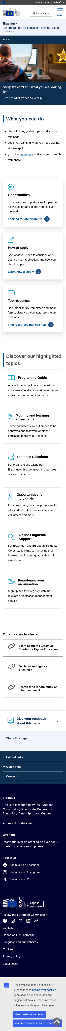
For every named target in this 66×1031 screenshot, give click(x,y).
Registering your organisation (31, 582)
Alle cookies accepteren (29, 1014)
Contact (8, 927)
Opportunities (19, 195)
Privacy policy (11, 956)
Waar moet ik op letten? (49, 2)
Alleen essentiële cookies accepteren (37, 1023)
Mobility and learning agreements (32, 417)
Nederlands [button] (41, 13)
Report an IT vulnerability (19, 935)
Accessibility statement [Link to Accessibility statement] (18, 823)
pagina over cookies (44, 990)
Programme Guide (32, 377)
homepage (26, 154)
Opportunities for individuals (30, 496)
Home (6, 39)
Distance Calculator (32, 457)
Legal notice (10, 963)
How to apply (18, 248)
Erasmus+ (10, 797)
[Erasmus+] (11, 12)
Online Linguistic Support (32, 537)
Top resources (19, 300)
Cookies (8, 949)
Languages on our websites (20, 942)
